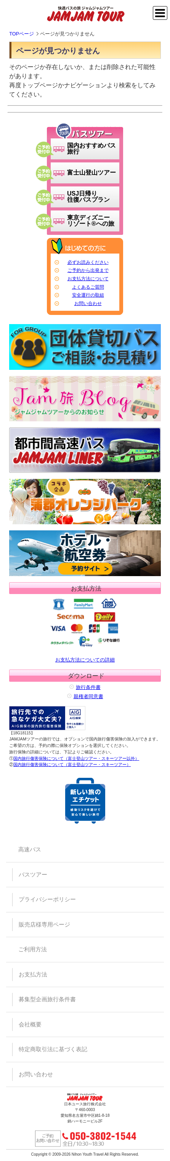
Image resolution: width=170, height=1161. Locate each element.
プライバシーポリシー (47, 899)
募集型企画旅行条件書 (47, 999)
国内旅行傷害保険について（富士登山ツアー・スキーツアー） (72, 764)
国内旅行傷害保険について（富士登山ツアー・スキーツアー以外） (76, 758)
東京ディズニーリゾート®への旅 (90, 220)
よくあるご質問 (88, 287)
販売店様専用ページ (44, 924)
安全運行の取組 (88, 295)
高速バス (29, 849)
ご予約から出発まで (88, 270)
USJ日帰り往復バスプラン (88, 196)
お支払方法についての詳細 (85, 629)
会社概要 (30, 1024)
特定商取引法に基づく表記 (53, 1049)
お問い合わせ (88, 303)
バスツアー (33, 874)
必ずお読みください (88, 262)
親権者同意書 (88, 696)
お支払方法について (88, 278)
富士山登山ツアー (91, 172)
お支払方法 (33, 974)
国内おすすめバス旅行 (91, 148)
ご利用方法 (32, 949)
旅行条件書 (88, 687)
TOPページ (21, 34)
